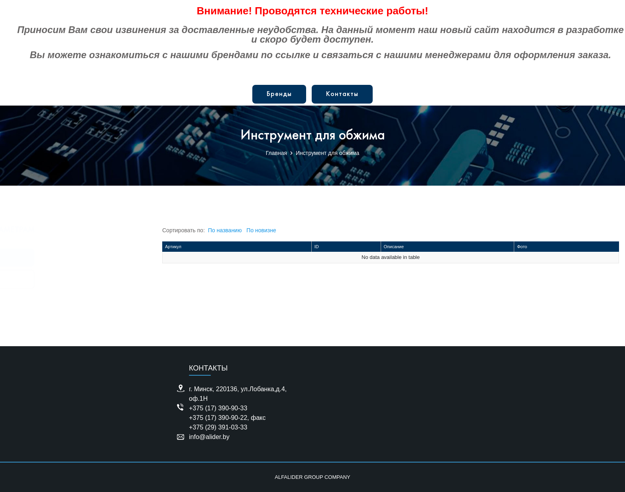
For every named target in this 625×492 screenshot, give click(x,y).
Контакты (342, 94)
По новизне (261, 230)
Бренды (279, 94)
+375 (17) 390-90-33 (218, 408)
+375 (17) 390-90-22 (218, 417)
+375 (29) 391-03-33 (218, 427)
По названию (225, 230)
